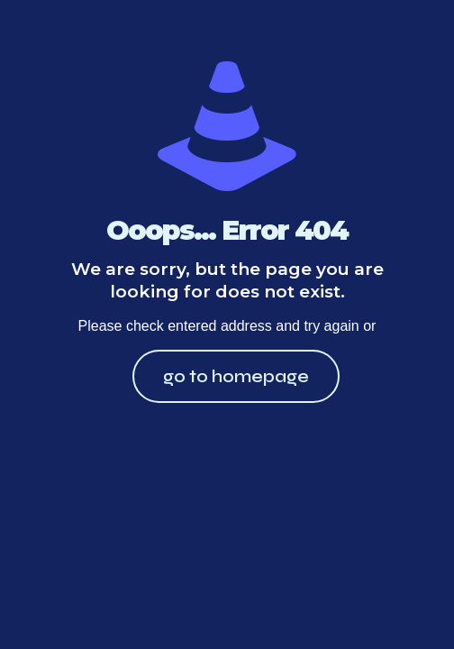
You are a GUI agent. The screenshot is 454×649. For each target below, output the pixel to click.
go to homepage (236, 376)
